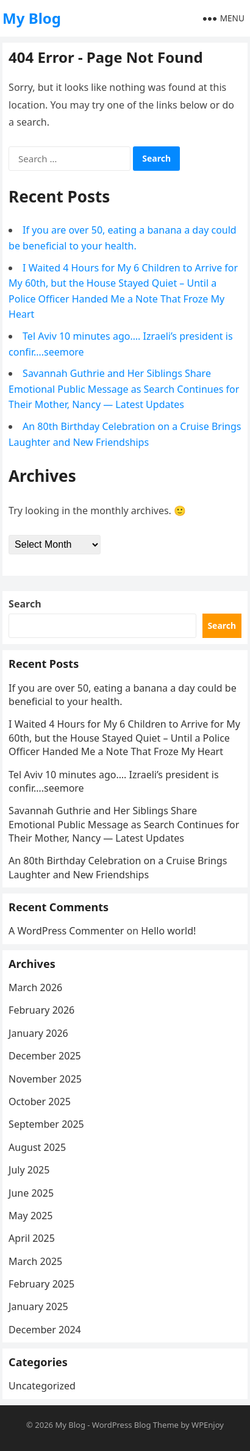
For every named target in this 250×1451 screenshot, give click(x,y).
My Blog (31, 18)
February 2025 (41, 1284)
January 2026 (38, 1033)
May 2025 (30, 1215)
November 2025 (45, 1079)
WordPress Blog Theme (135, 1424)
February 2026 (41, 1010)
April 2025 (32, 1238)
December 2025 (45, 1055)
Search (25, 604)
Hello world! (168, 930)
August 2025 (37, 1147)
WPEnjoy (207, 1424)
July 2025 (29, 1170)
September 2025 (46, 1124)
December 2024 (45, 1329)
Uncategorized (42, 1385)
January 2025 (38, 1306)
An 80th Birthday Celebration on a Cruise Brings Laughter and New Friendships (118, 867)
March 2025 (35, 1261)
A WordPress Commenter (66, 930)
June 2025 (31, 1193)
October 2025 (40, 1101)
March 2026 (35, 987)
